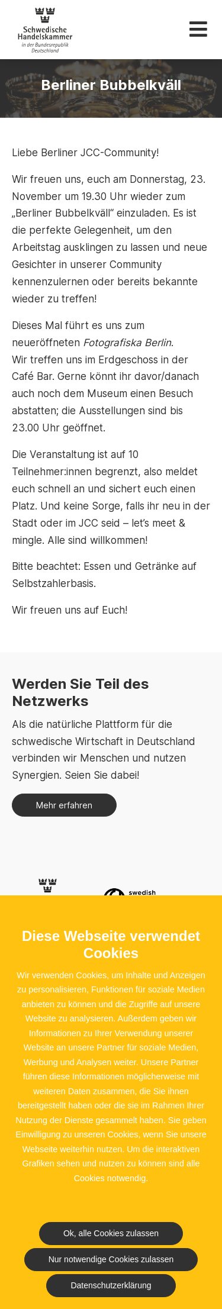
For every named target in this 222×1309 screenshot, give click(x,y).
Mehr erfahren (64, 805)
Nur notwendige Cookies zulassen (111, 1259)
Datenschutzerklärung (110, 1285)
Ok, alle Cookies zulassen (111, 1233)
